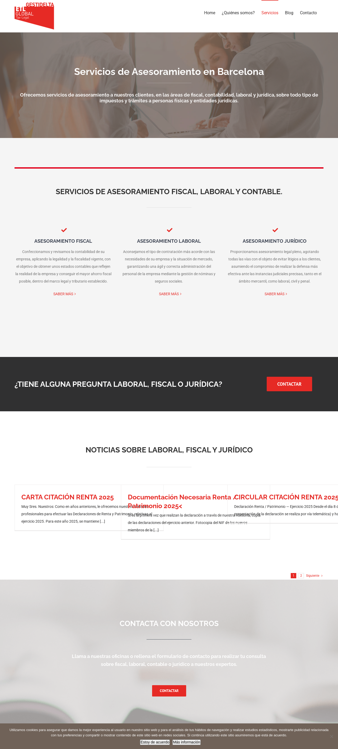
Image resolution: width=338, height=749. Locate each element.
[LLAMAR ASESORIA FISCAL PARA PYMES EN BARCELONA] (289, 384)
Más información (186, 742)
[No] (331, 736)
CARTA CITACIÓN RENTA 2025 (67, 497)
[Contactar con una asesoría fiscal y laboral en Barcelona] (169, 690)
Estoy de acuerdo (154, 742)
